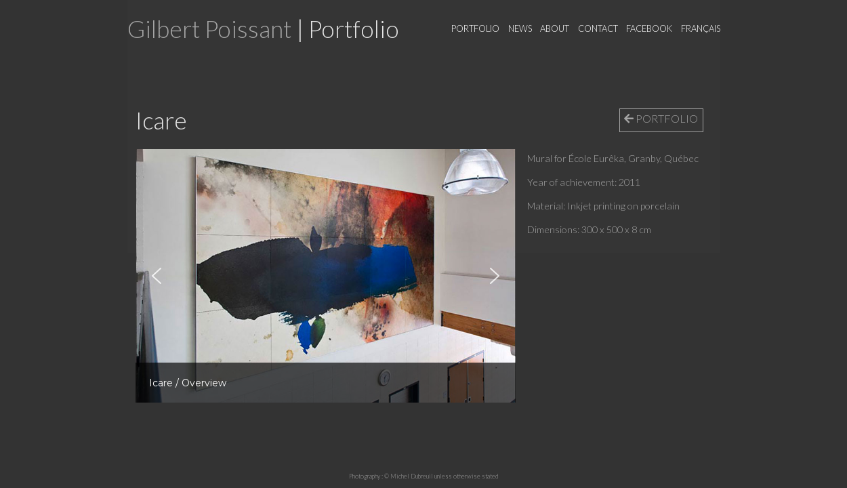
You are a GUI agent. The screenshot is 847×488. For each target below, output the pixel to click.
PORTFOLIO (661, 118)
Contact (598, 28)
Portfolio (475, 28)
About (554, 28)
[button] (156, 276)
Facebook (649, 28)
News (520, 28)
